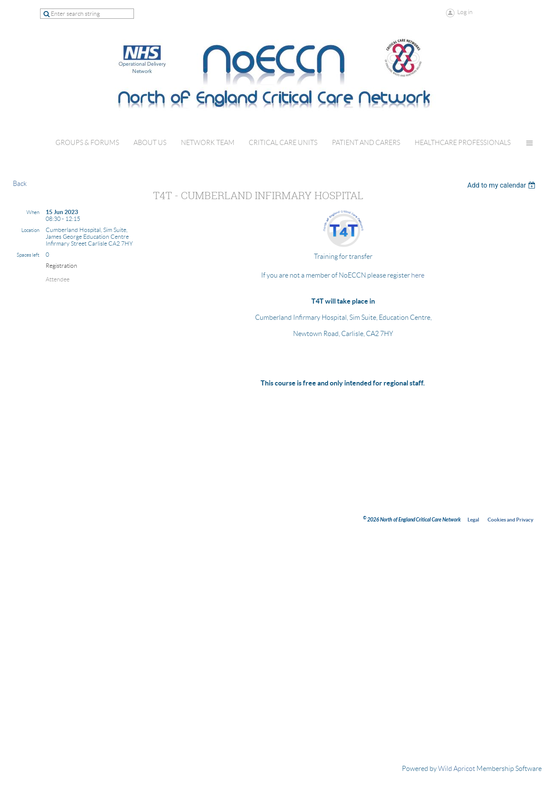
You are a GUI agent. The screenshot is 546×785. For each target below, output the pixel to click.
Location (30, 230)
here (417, 275)
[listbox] (502, 185)
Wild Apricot (456, 768)
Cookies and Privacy (510, 519)
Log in (465, 12)
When (32, 212)
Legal (473, 519)
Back (20, 183)
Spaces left (28, 255)
